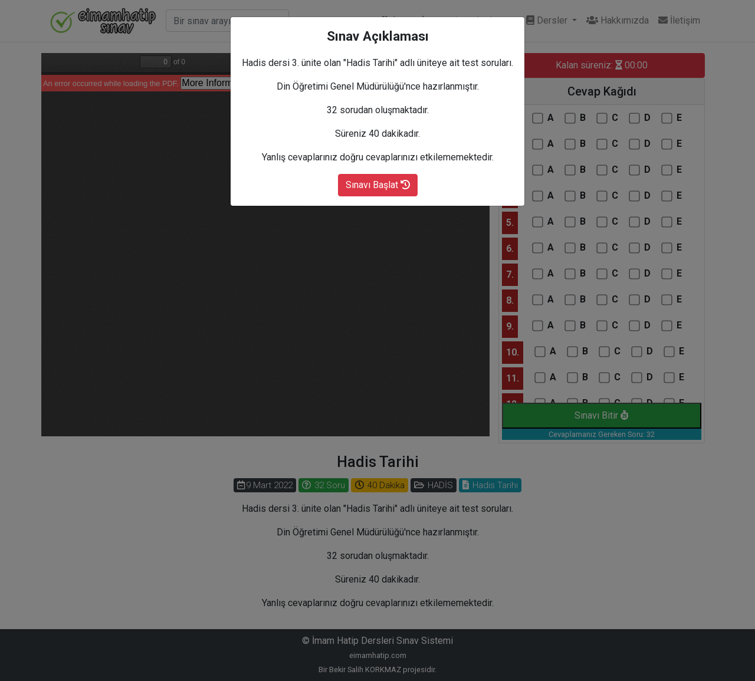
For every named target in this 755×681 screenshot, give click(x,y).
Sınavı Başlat (378, 184)
